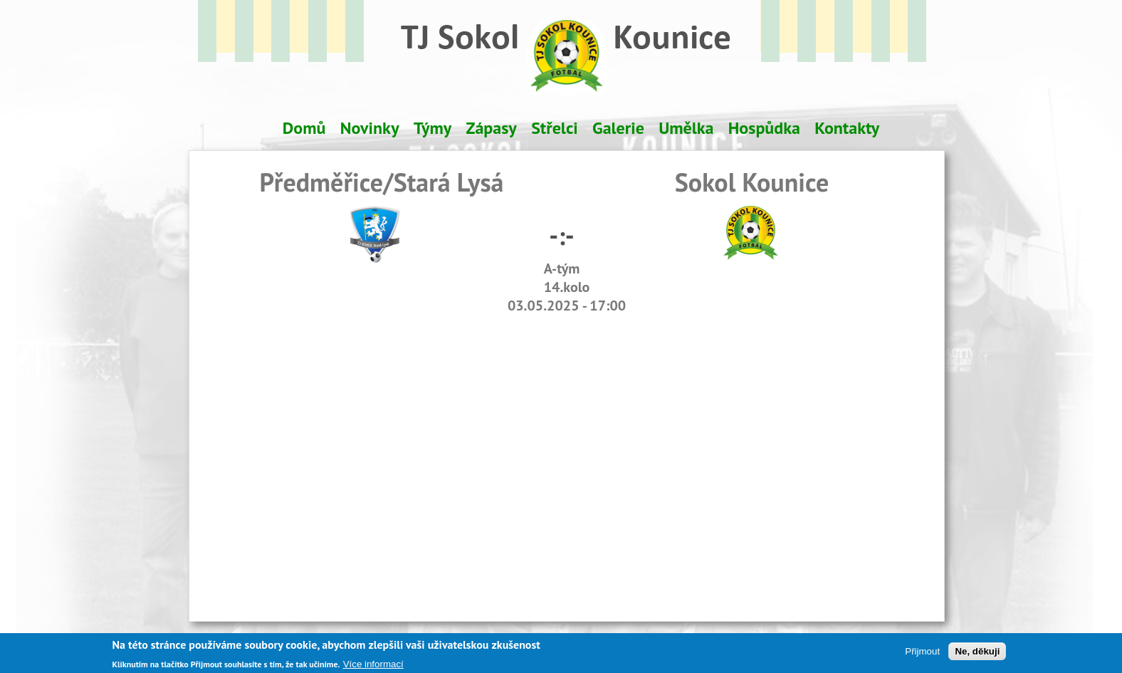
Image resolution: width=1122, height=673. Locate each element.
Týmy (432, 128)
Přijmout (922, 653)
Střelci (554, 128)
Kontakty (846, 128)
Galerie (618, 128)
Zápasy (491, 128)
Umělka (686, 128)
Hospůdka (764, 128)
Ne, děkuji (977, 653)
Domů (304, 128)
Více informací (373, 666)
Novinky (369, 128)
